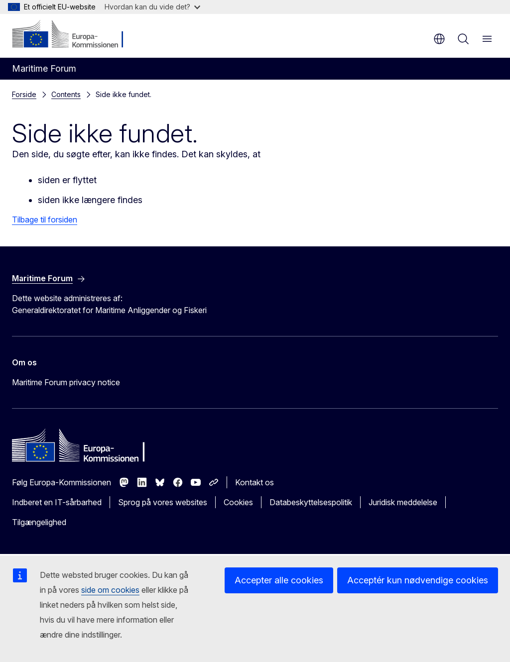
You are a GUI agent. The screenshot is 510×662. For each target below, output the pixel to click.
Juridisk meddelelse (403, 502)
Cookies (238, 502)
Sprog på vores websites (162, 502)
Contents (66, 94)
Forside (24, 94)
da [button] (439, 39)
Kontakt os (254, 482)
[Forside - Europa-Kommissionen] (72, 35)
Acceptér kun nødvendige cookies (417, 580)
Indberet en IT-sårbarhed (57, 502)
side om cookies (110, 590)
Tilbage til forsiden (44, 219)
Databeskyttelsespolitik (310, 502)
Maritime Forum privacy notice (66, 382)
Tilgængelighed (39, 522)
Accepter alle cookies (279, 580)
